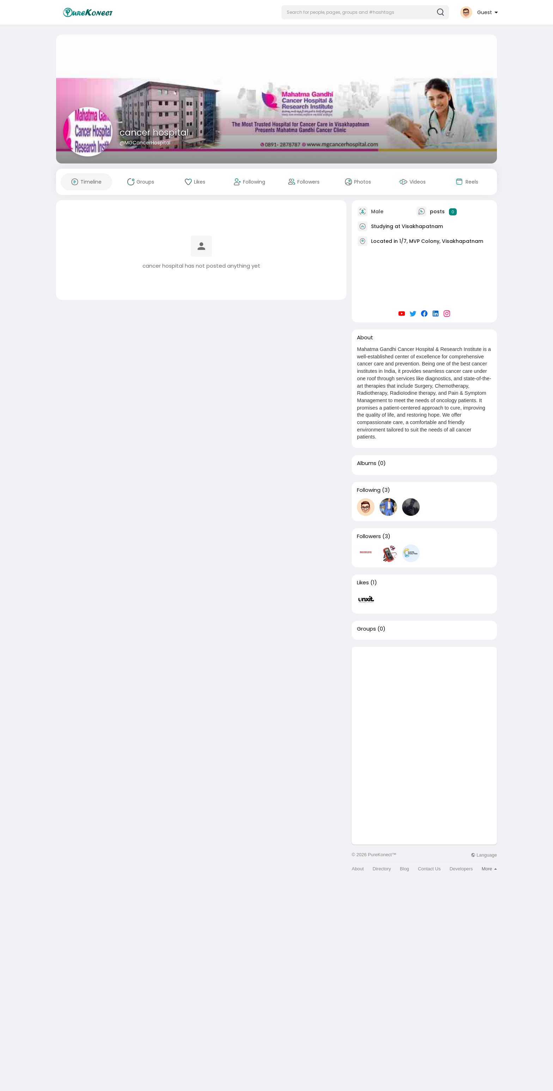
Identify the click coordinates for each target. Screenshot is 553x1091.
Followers (369, 536)
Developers (461, 868)
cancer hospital (154, 132)
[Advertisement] (424, 696)
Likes (363, 582)
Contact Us (429, 868)
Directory (382, 868)
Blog (404, 868)
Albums (366, 463)
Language (484, 855)
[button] (365, 12)
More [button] (489, 868)
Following (369, 490)
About (358, 868)
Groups (366, 629)
